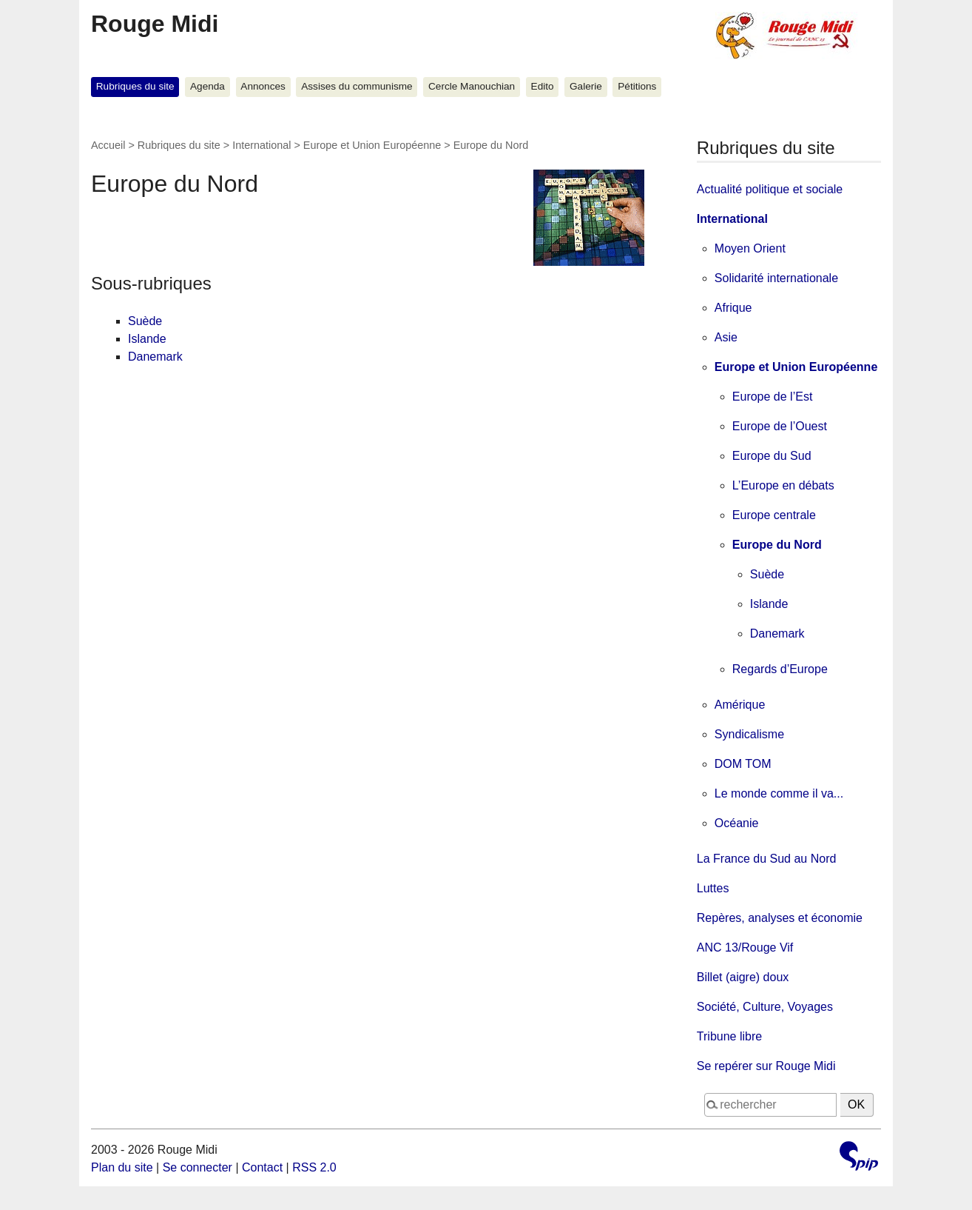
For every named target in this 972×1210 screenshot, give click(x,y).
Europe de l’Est (772, 396)
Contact (262, 1167)
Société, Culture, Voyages (765, 1006)
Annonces (262, 86)
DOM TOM (743, 764)
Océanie (737, 823)
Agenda (207, 86)
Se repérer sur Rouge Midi (766, 1066)
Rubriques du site (135, 86)
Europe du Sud (771, 455)
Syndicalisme (749, 734)
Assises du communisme (356, 86)
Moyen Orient (750, 248)
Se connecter (197, 1167)
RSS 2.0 (314, 1167)
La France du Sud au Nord (767, 858)
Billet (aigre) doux (743, 977)
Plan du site (122, 1167)
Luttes (713, 888)
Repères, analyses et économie (780, 918)
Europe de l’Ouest (779, 426)
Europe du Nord (777, 544)
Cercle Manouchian (471, 86)
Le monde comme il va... (779, 793)
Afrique (733, 307)
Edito (542, 86)
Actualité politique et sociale (770, 189)
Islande (147, 338)
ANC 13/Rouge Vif (745, 947)
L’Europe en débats (783, 485)
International (261, 145)
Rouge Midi (154, 23)
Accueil (108, 145)
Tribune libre (729, 1036)
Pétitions (637, 86)
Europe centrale (774, 515)
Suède (145, 321)
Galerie (586, 86)
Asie (726, 337)
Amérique (740, 704)
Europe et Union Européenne (372, 145)
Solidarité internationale (776, 278)
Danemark (155, 356)
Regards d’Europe (780, 669)
